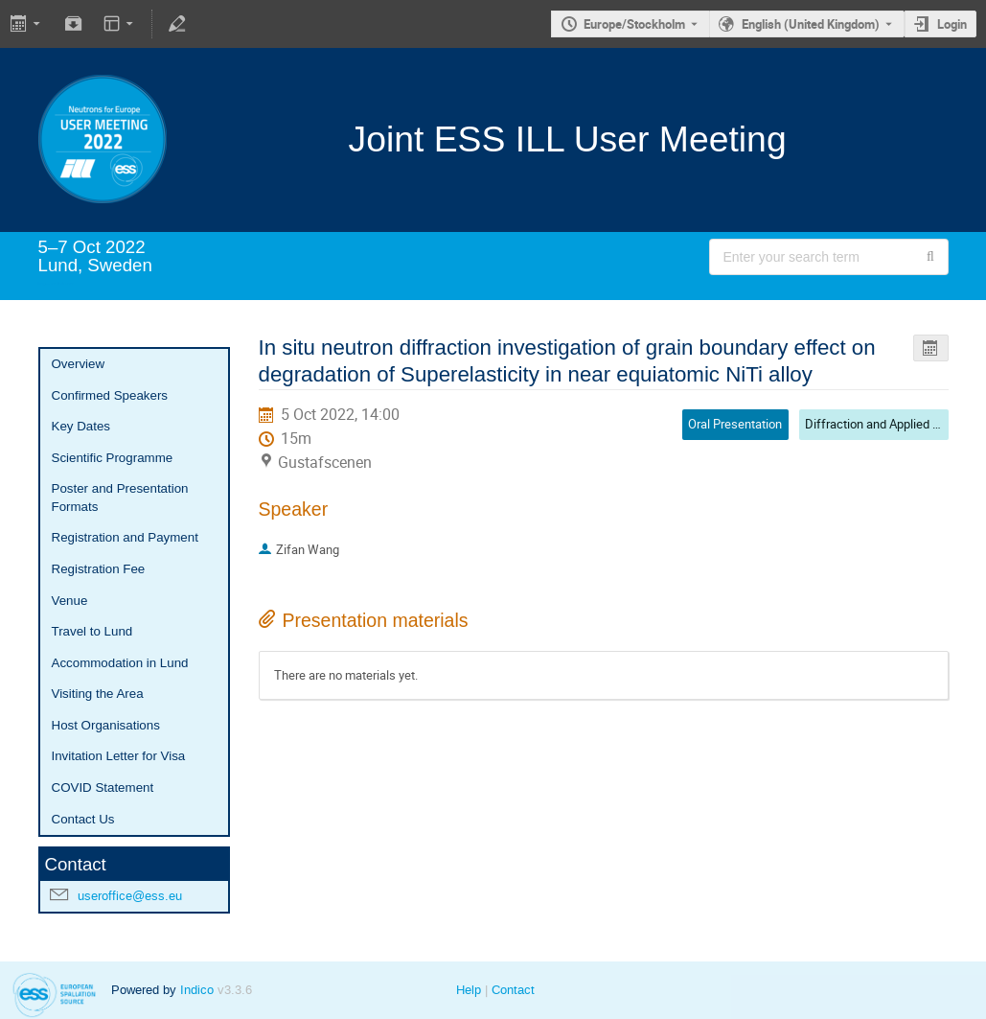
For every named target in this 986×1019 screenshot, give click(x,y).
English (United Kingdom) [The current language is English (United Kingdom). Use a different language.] (811, 24)
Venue (70, 600)
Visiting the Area (98, 693)
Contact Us (83, 819)
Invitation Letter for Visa (119, 756)
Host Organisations (106, 725)
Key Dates (81, 426)
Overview (78, 364)
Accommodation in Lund (120, 663)
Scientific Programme (112, 458)
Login (952, 24)
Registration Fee (99, 569)
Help (468, 990)
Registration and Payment (125, 537)
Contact (513, 990)
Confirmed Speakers (110, 395)
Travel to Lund (92, 631)
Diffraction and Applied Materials (894, 423)
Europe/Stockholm (634, 24)
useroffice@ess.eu (130, 896)
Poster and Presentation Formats (120, 497)
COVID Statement (103, 787)
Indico (197, 990)
